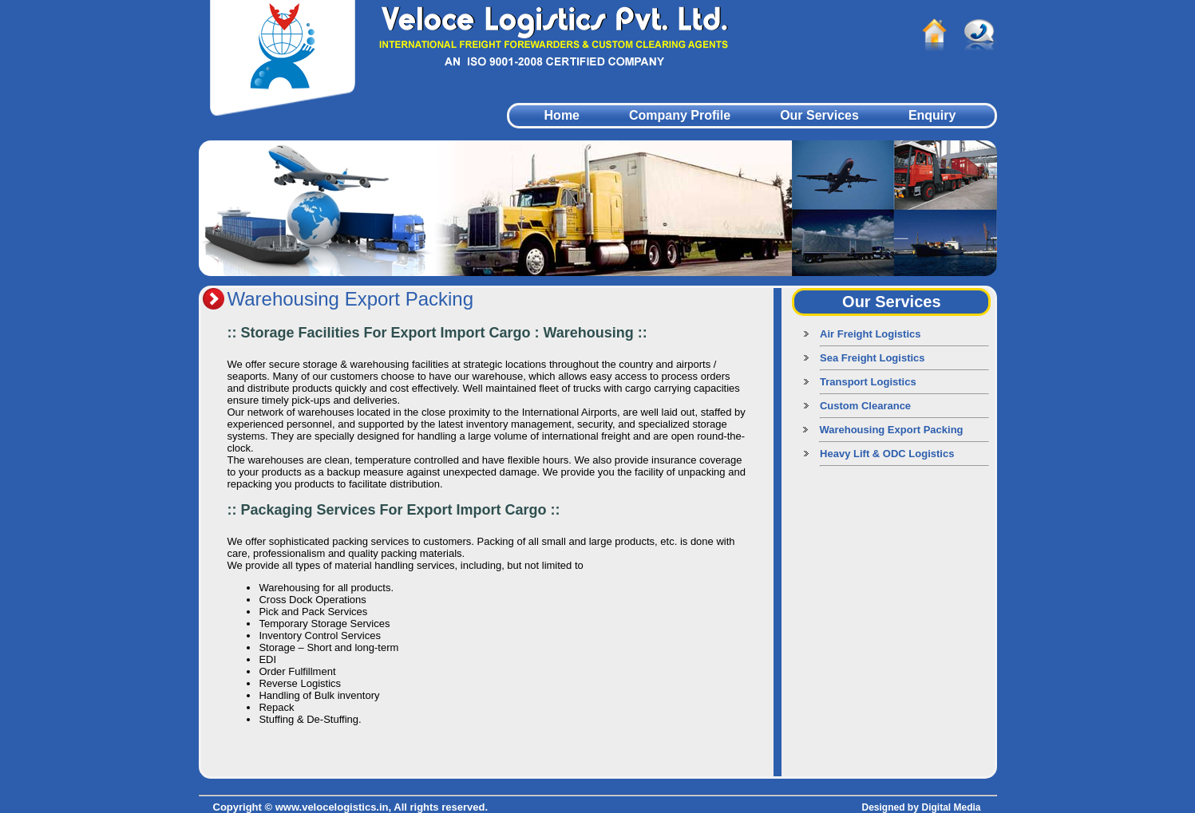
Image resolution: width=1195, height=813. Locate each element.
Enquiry (932, 115)
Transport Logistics (868, 382)
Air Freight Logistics (870, 334)
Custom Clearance (865, 406)
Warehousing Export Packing (891, 430)
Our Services (819, 115)
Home (562, 115)
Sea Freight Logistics (872, 358)
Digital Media (950, 807)
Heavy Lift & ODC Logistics (887, 454)
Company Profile (679, 115)
